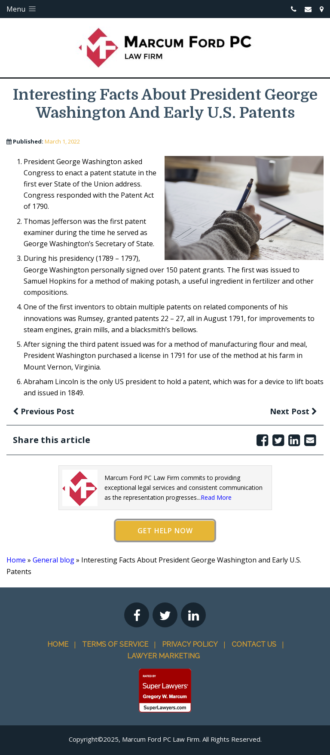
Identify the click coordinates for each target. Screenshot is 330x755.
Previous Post (43, 411)
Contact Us (254, 644)
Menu (21, 9)
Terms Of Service (115, 644)
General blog (53, 560)
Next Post (293, 411)
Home (16, 560)
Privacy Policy (190, 644)
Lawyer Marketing (163, 656)
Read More (216, 497)
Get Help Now (165, 530)
